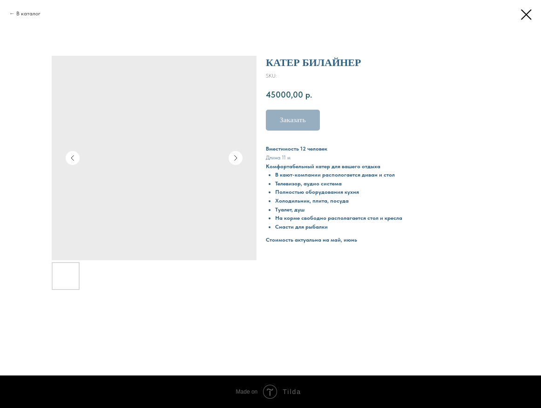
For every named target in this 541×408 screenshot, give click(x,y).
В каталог (28, 13)
